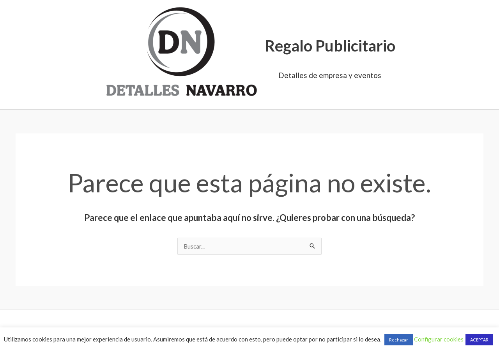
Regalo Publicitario (330, 45)
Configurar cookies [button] (439, 339)
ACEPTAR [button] (479, 339)
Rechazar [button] (398, 339)
